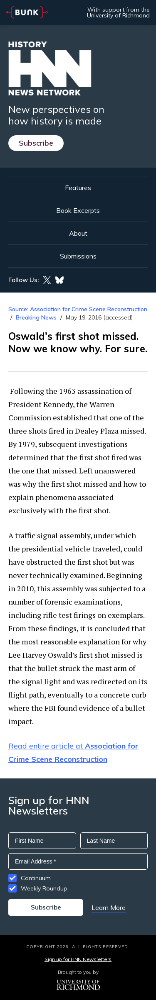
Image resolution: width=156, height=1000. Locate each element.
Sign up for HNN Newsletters (78, 959)
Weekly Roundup (44, 888)
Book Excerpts (78, 210)
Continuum (36, 878)
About (78, 233)
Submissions (78, 256)
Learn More (109, 907)
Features (78, 187)
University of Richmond (118, 15)
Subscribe (36, 143)
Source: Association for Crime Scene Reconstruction (77, 309)
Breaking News (36, 317)
